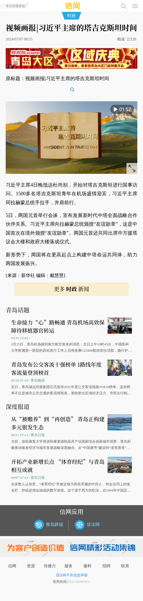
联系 (125, 566)
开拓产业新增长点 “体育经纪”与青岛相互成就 (58, 466)
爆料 (87, 566)
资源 (31, 566)
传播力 (50, 566)
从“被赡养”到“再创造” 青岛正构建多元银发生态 (58, 423)
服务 (68, 566)
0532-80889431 (79, 582)
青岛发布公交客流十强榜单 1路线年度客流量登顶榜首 (56, 368)
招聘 (106, 566)
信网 (12, 566)
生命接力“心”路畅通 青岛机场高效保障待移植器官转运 (58, 326)
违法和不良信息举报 (71, 575)
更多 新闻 (71, 289)
